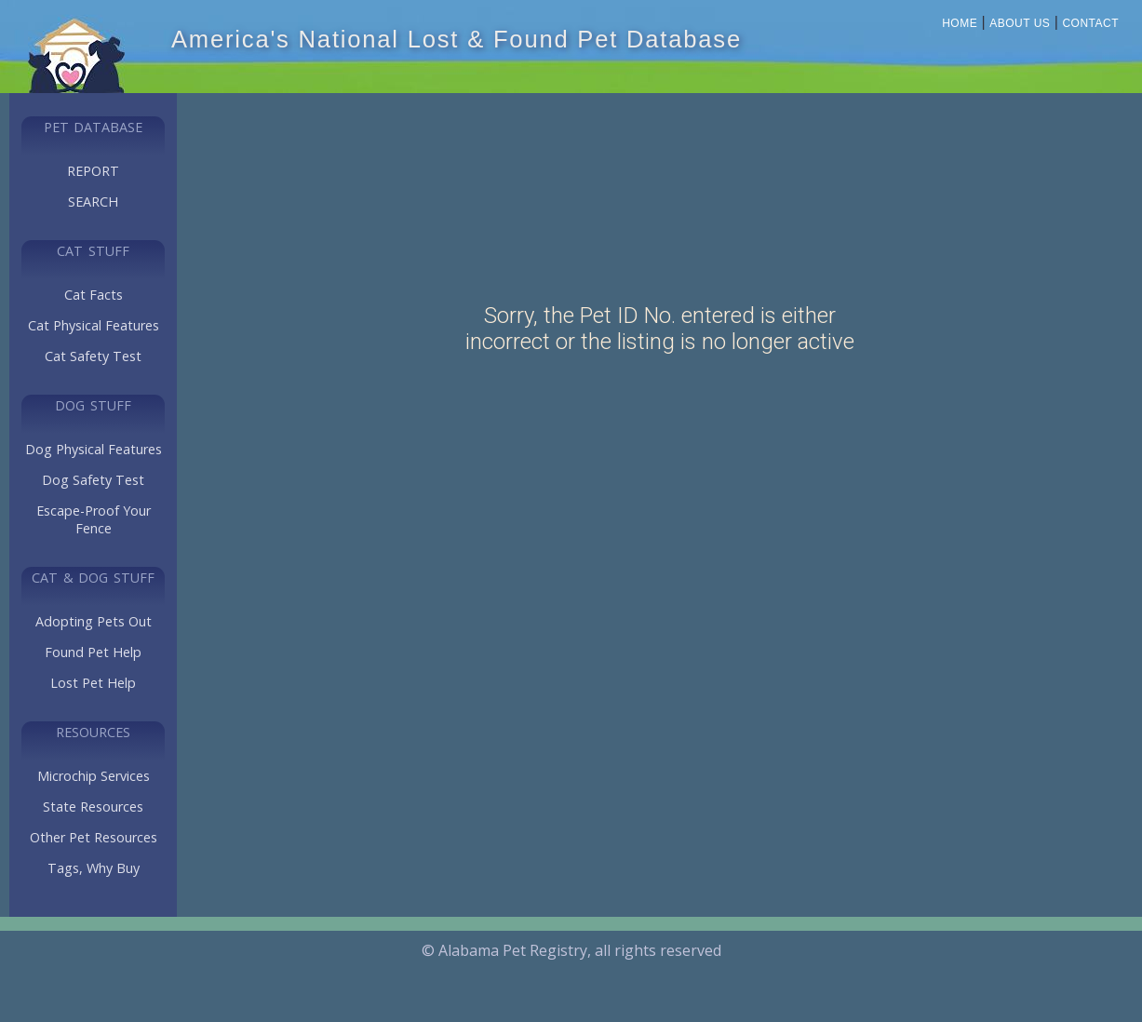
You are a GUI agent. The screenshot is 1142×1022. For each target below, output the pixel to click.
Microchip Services (93, 776)
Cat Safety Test (93, 356)
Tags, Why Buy (93, 868)
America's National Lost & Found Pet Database (456, 39)
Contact (1090, 23)
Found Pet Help (93, 652)
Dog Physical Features (93, 449)
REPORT (93, 171)
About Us (1019, 23)
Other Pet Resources (93, 837)
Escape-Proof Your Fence (93, 519)
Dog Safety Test (93, 480)
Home (959, 23)
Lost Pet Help (93, 683)
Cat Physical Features (93, 325)
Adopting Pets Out (93, 621)
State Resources (93, 806)
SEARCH (93, 201)
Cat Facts (93, 294)
